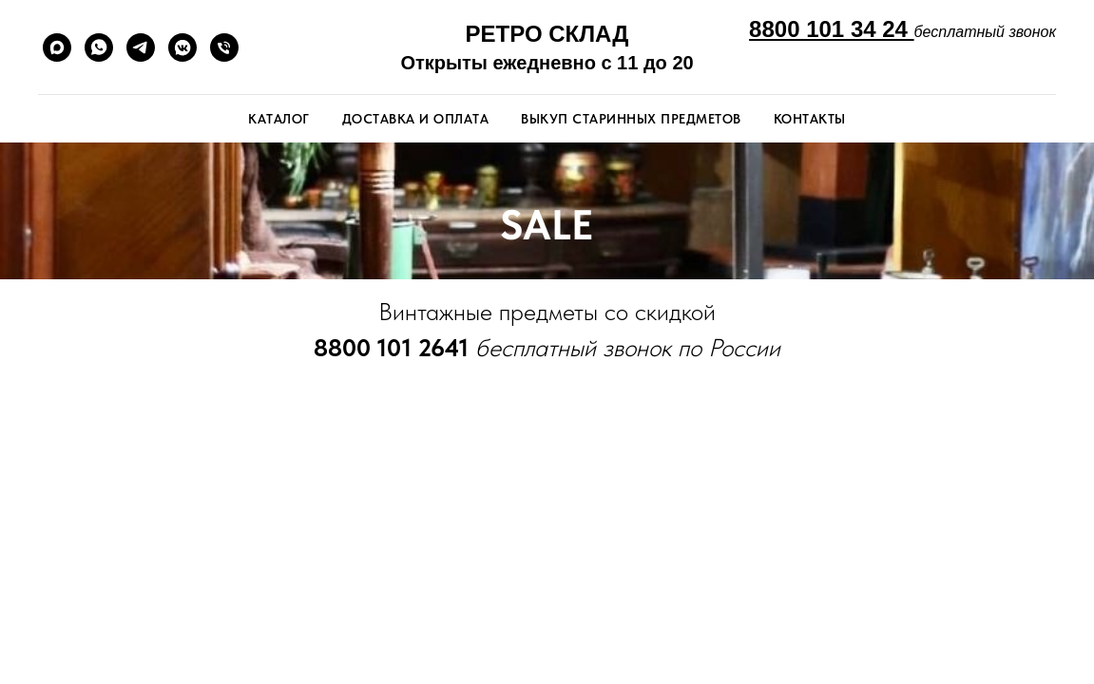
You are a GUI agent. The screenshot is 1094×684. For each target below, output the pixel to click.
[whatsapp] (99, 47)
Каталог (279, 118)
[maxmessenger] (57, 47)
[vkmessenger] (182, 47)
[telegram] (140, 47)
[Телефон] (224, 47)
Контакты (810, 118)
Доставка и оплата (415, 118)
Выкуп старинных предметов (631, 118)
